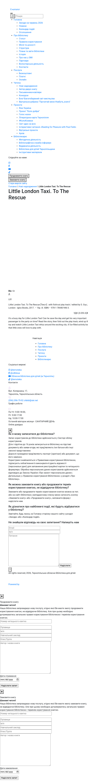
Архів (21, 133)
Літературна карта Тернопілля (34, 117)
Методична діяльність (30, 139)
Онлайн (22, 79)
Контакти (23, 67)
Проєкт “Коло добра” (29, 111)
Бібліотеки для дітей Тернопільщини (37, 149)
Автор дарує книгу (28, 89)
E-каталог (15, 9)
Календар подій (27, 29)
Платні (22, 76)
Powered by (33, 584)
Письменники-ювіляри (30, 92)
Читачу (17, 83)
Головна (18, 19)
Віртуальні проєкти (28, 130)
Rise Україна (25, 108)
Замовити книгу (17, 180)
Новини (22, 26)
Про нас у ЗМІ (26, 57)
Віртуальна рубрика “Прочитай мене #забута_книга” (44, 102)
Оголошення (25, 32)
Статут (22, 38)
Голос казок (25, 114)
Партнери (23, 60)
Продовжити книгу (18, 176)
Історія (22, 54)
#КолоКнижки (26, 120)
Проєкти (18, 105)
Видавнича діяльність (30, 146)
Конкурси (23, 95)
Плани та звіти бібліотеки (31, 51)
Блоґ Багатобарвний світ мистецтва (37, 98)
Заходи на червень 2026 (31, 23)
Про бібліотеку (21, 35)
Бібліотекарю (20, 136)
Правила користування (30, 42)
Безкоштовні (25, 73)
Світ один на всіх (27, 124)
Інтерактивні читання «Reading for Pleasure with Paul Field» (48, 127)
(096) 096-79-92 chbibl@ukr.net (23, 400)
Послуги (18, 70)
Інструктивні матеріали (30, 152)
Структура (24, 48)
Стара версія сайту (17, 183)
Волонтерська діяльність (31, 64)
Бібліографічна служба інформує (35, 143)
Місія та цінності (27, 45)
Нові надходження (28, 86)
